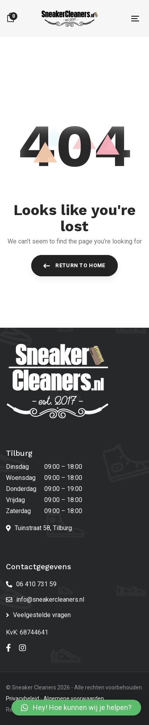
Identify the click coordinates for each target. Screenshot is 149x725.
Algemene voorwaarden (73, 698)
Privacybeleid (22, 698)
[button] (76, 708)
